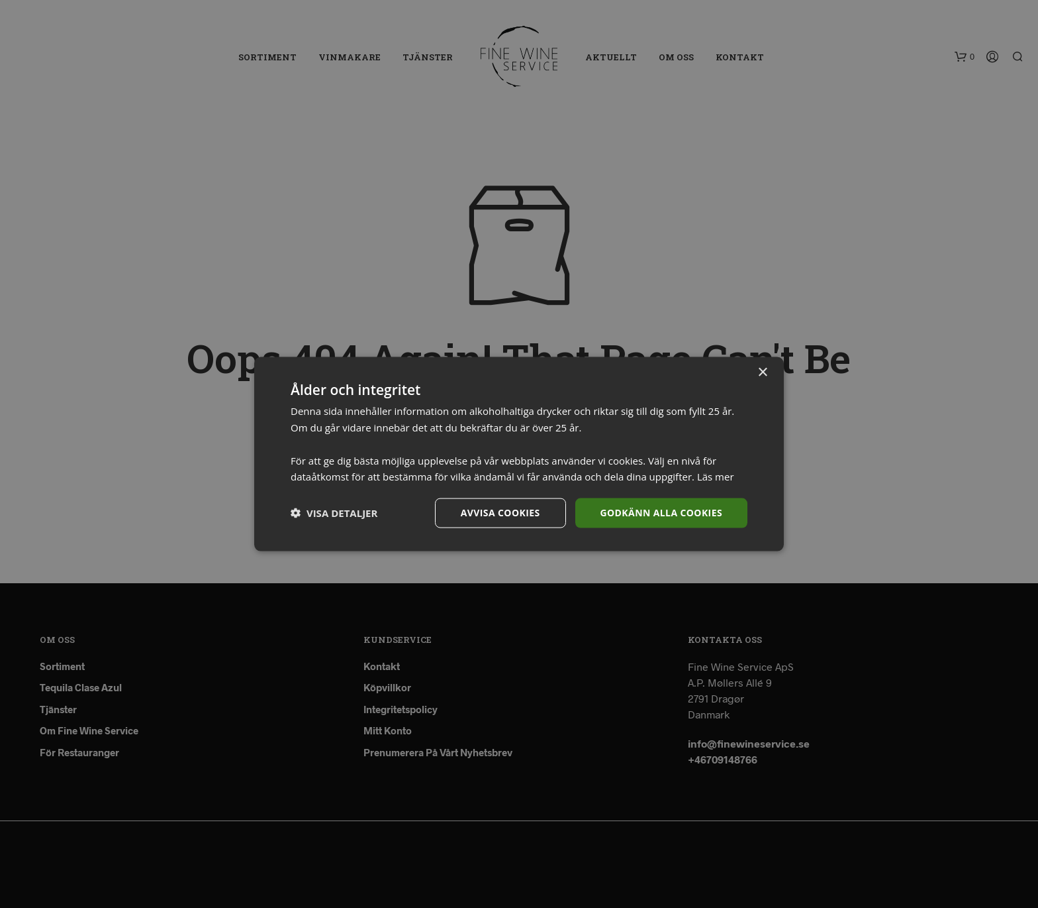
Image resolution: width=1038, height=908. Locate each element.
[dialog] (519, 454)
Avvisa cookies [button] (500, 512)
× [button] (762, 373)
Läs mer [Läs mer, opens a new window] (715, 476)
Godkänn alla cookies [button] (661, 512)
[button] (334, 513)
